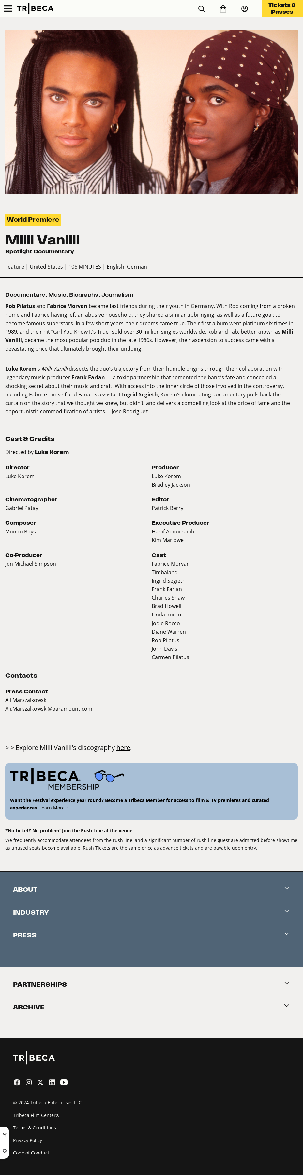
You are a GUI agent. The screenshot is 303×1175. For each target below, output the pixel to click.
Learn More (54, 808)
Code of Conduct (31, 1153)
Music (57, 294)
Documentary (25, 294)
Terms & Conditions (34, 1128)
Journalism (117, 294)
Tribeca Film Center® (36, 1115)
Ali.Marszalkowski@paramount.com (48, 708)
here (123, 747)
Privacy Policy (27, 1140)
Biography (83, 294)
